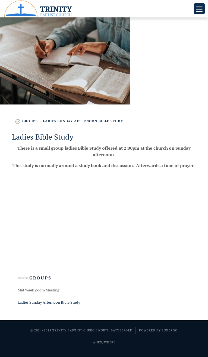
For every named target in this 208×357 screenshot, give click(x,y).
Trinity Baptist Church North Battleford (39, 8)
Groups (40, 278)
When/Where (104, 342)
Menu (199, 8)
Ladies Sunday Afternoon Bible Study (49, 302)
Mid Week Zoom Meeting (38, 290)
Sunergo (170, 330)
